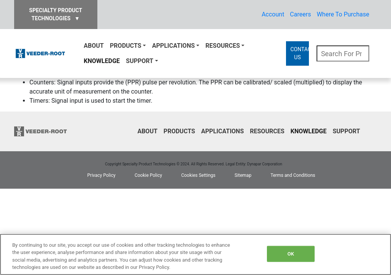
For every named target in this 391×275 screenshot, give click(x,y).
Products (125, 45)
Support (139, 61)
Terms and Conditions (292, 175)
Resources (222, 45)
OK (291, 254)
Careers (300, 14)
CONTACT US (299, 53)
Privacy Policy (101, 175)
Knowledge (102, 61)
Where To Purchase (343, 14)
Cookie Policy (148, 175)
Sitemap (242, 175)
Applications (173, 45)
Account (273, 14)
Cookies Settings (198, 175)
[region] (195, 254)
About (93, 45)
